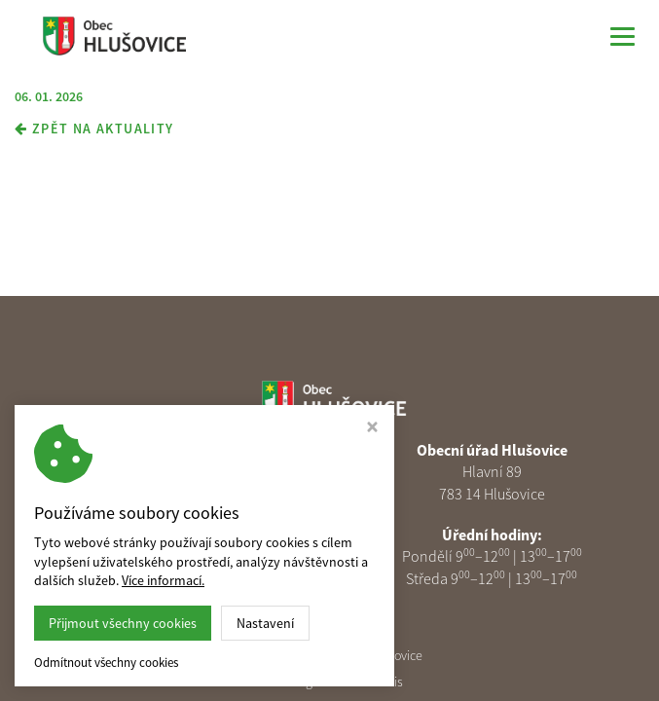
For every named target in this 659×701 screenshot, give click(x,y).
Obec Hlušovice (380, 655)
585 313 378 (185, 534)
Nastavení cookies (177, 578)
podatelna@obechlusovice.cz (186, 556)
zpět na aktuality (94, 128)
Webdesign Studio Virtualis (330, 681)
